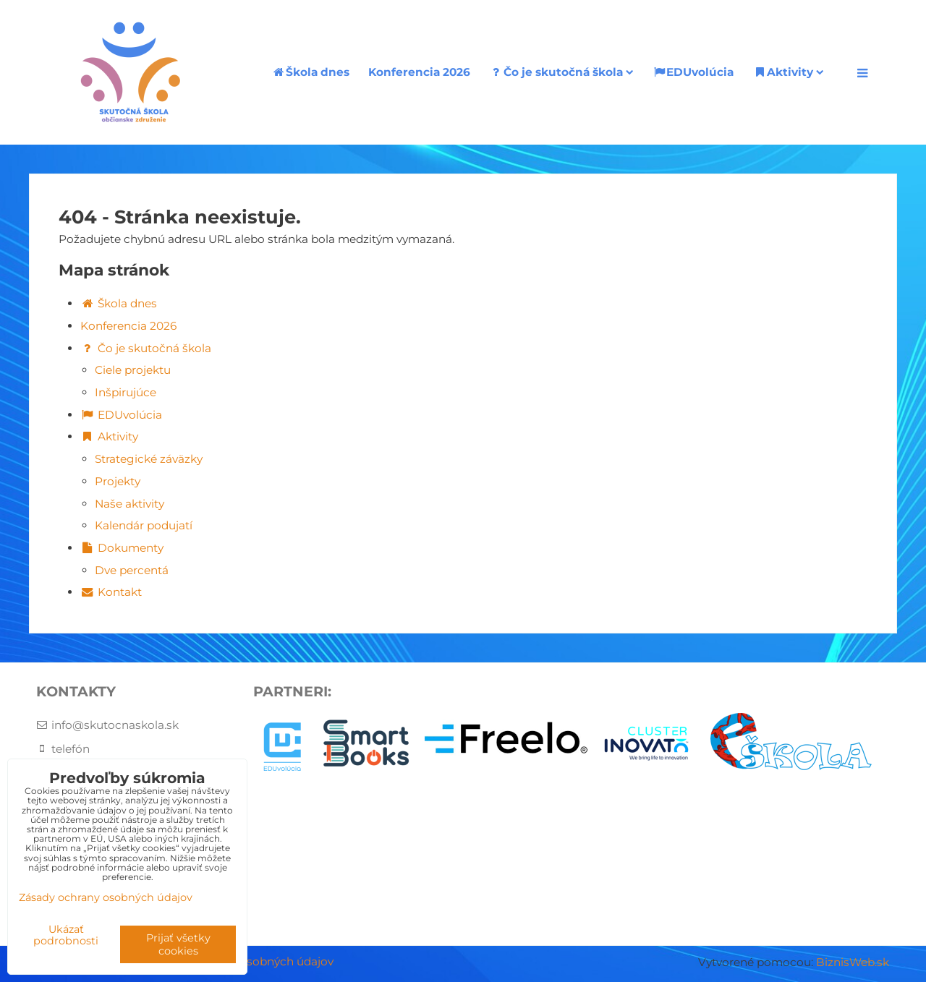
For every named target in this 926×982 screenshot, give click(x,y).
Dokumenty (121, 548)
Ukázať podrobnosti (65, 935)
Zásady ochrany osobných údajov (105, 897)
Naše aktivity (129, 504)
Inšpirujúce (125, 392)
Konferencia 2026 (419, 72)
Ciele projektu (133, 370)
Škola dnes (310, 72)
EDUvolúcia (693, 72)
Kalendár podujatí (143, 525)
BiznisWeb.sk (852, 962)
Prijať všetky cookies (178, 944)
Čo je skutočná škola (561, 72)
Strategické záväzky (149, 459)
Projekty (117, 481)
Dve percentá (132, 570)
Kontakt (111, 592)
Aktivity (788, 72)
